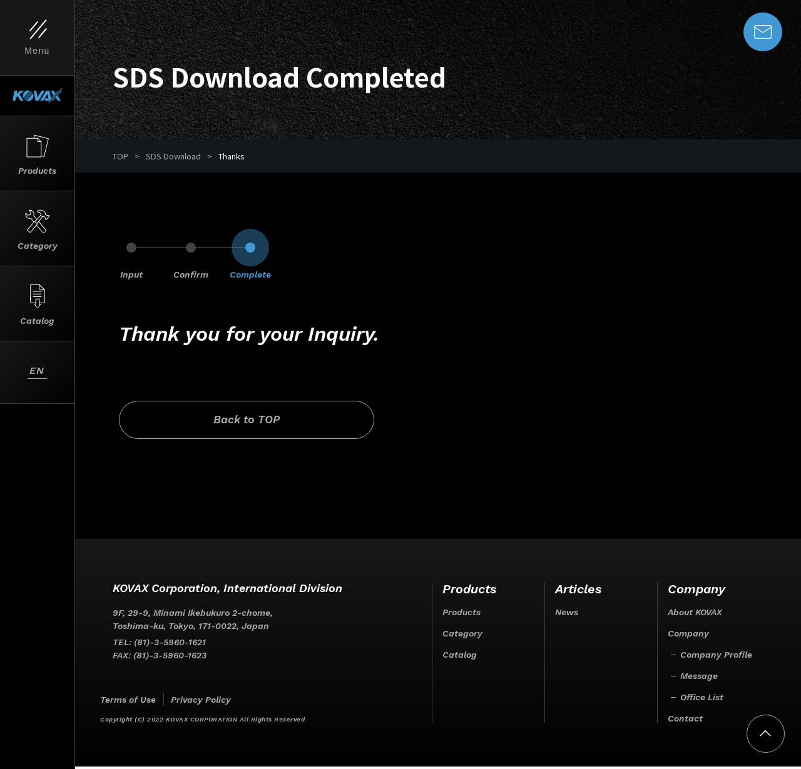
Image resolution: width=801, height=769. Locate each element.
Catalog (459, 657)
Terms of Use (128, 702)
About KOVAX (695, 614)
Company (688, 635)
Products (461, 614)
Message (699, 678)
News (566, 614)
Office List (701, 699)
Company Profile (716, 657)
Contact (685, 720)
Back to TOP (224, 421)
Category (462, 635)
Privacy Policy (201, 702)
